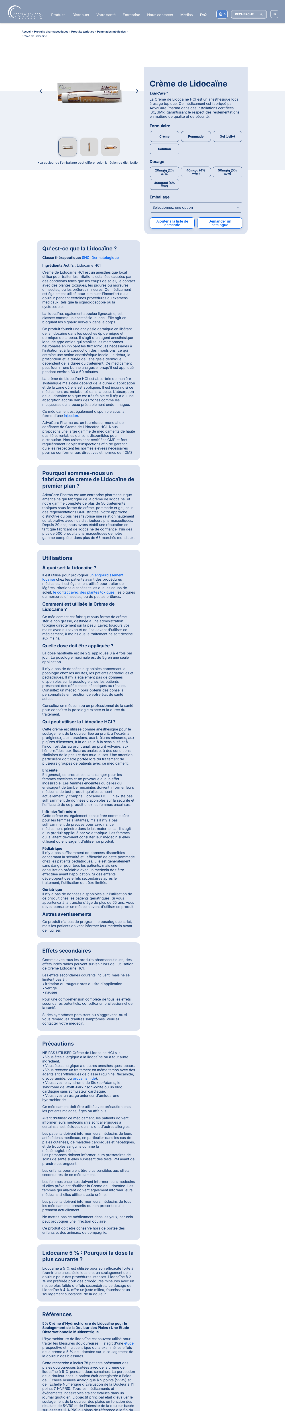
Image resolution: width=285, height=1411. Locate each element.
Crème (164, 92)
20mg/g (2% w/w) (164, 127)
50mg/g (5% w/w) (227, 127)
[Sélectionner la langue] (274, 14)
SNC (86, 213)
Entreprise (131, 14)
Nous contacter (160, 14)
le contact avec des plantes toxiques (191, 238)
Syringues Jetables (184, 1359)
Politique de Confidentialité (87, 1395)
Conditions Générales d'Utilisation (41, 1395)
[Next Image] (137, 91)
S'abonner (140, 1362)
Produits (58, 14)
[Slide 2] (126, 1175)
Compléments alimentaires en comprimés (242, 1333)
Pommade (196, 92)
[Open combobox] (196, 163)
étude (236, 718)
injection (71, 371)
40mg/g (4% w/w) (195, 127)
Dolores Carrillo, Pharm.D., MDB (168, 1082)
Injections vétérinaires (236, 1321)
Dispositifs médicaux (84, 1316)
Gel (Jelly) (227, 92)
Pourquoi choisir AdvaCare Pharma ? (37, 1313)
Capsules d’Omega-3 (185, 1369)
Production (26, 1329)
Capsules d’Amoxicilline (187, 1316)
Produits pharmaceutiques (88, 1312)
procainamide (84, 548)
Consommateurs (29, 1339)
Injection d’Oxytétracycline (189, 1347)
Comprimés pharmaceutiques (242, 1316)
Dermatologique (105, 213)
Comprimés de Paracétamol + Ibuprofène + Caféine (191, 1327)
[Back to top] (265, 1294)
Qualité (23, 1334)
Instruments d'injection (237, 1326)
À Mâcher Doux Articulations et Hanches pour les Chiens (193, 1353)
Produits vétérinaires (83, 1326)
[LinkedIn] (146, 1314)
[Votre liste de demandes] (222, 14)
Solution (164, 104)
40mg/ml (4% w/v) (164, 139)
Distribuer (81, 14)
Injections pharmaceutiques (241, 1312)
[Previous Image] (41, 91)
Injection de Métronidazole (189, 1321)
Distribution (26, 1320)
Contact (23, 1344)
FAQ (203, 14)
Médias (186, 14)
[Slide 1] (121, 1175)
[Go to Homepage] (24, 12)
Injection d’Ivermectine (186, 1342)
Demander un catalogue (219, 178)
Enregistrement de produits (37, 1324)
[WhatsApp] (122, 1314)
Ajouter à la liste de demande (172, 178)
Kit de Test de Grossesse (188, 1364)
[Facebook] (134, 1314)
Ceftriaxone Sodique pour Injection (189, 1336)
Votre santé (106, 14)
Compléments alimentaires (88, 1321)
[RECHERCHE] (249, 14)
